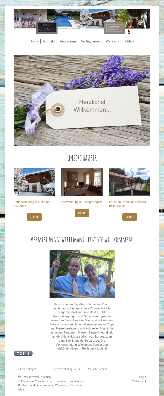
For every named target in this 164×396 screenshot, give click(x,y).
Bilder (34, 217)
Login (142, 377)
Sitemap (46, 377)
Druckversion (29, 377)
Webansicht (139, 381)
